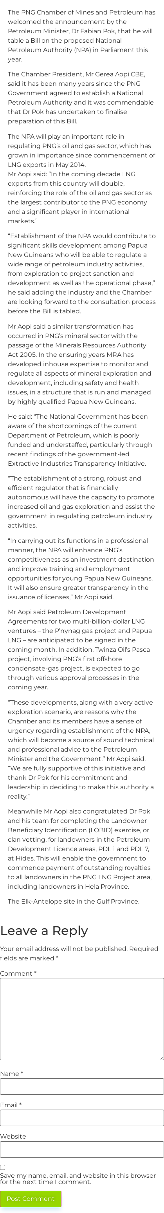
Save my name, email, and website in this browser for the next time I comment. (78, 1179)
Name (11, 1074)
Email (11, 1105)
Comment (18, 974)
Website (13, 1136)
